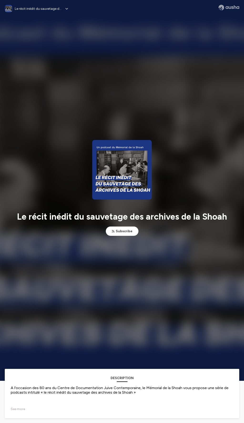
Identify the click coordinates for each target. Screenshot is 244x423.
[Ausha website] (229, 7)
